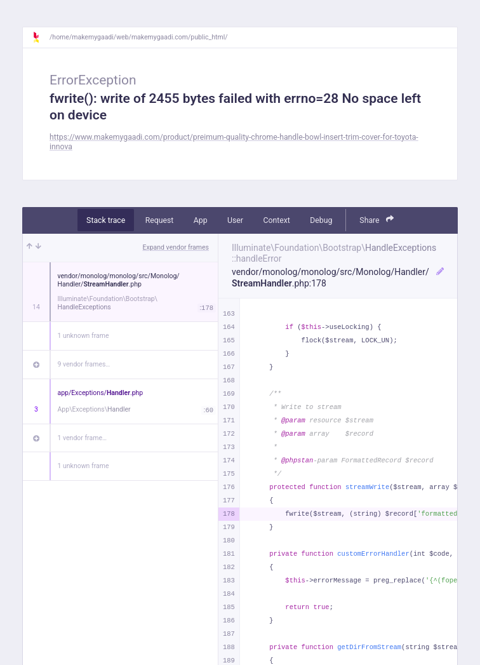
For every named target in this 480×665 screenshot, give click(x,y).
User (235, 220)
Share (376, 219)
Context (276, 220)
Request (159, 220)
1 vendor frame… (82, 438)
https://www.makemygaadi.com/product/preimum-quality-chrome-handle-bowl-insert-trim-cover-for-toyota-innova (234, 142)
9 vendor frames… (84, 364)
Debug (321, 220)
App (201, 220)
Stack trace (105, 220)
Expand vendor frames (176, 247)
